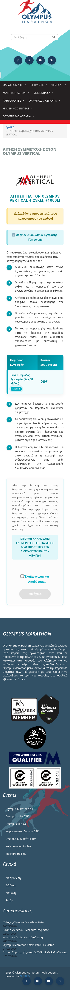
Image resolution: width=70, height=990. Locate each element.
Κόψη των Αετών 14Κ (18, 846)
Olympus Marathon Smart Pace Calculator (28, 945)
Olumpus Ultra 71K (17, 816)
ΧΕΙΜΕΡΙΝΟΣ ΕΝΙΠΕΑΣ (16, 109)
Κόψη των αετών (15, 94)
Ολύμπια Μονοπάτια (17, 117)
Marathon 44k (13, 86)
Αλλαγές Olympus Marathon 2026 (23, 922)
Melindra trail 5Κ (16, 853)
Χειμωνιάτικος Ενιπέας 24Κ (22, 831)
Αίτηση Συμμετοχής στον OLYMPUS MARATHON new (35, 952)
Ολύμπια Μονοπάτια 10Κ (21, 839)
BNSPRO (25, 976)
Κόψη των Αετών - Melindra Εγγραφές (26, 930)
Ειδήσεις (11, 885)
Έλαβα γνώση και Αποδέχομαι (34, 578)
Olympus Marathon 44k (20, 809)
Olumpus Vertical (16, 824)
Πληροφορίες (12, 102)
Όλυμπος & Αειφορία (43, 102)
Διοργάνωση (13, 878)
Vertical (58, 86)
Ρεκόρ (9, 900)
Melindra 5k (42, 94)
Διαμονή (11, 893)
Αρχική (10, 127)
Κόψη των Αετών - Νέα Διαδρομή (23, 937)
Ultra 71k (38, 86)
